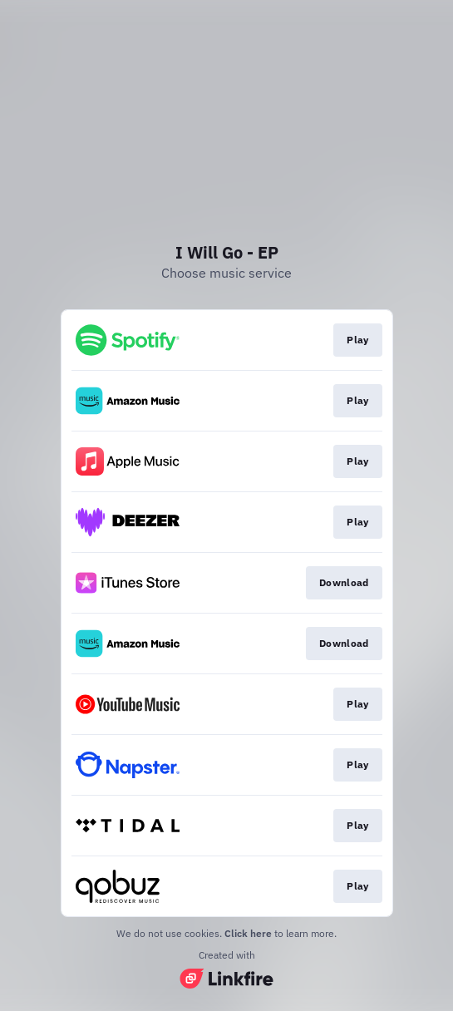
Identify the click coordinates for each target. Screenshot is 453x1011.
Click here (248, 933)
